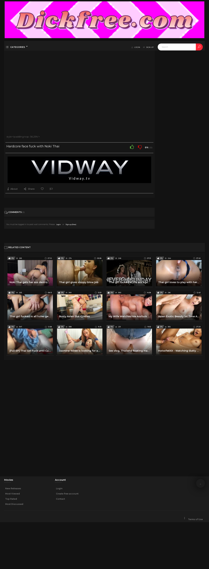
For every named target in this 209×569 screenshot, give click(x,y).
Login (58, 224)
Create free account (67, 493)
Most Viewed (12, 493)
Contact (60, 499)
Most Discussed (14, 504)
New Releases (13, 488)
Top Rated (11, 499)
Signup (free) (71, 224)
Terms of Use (195, 519)
